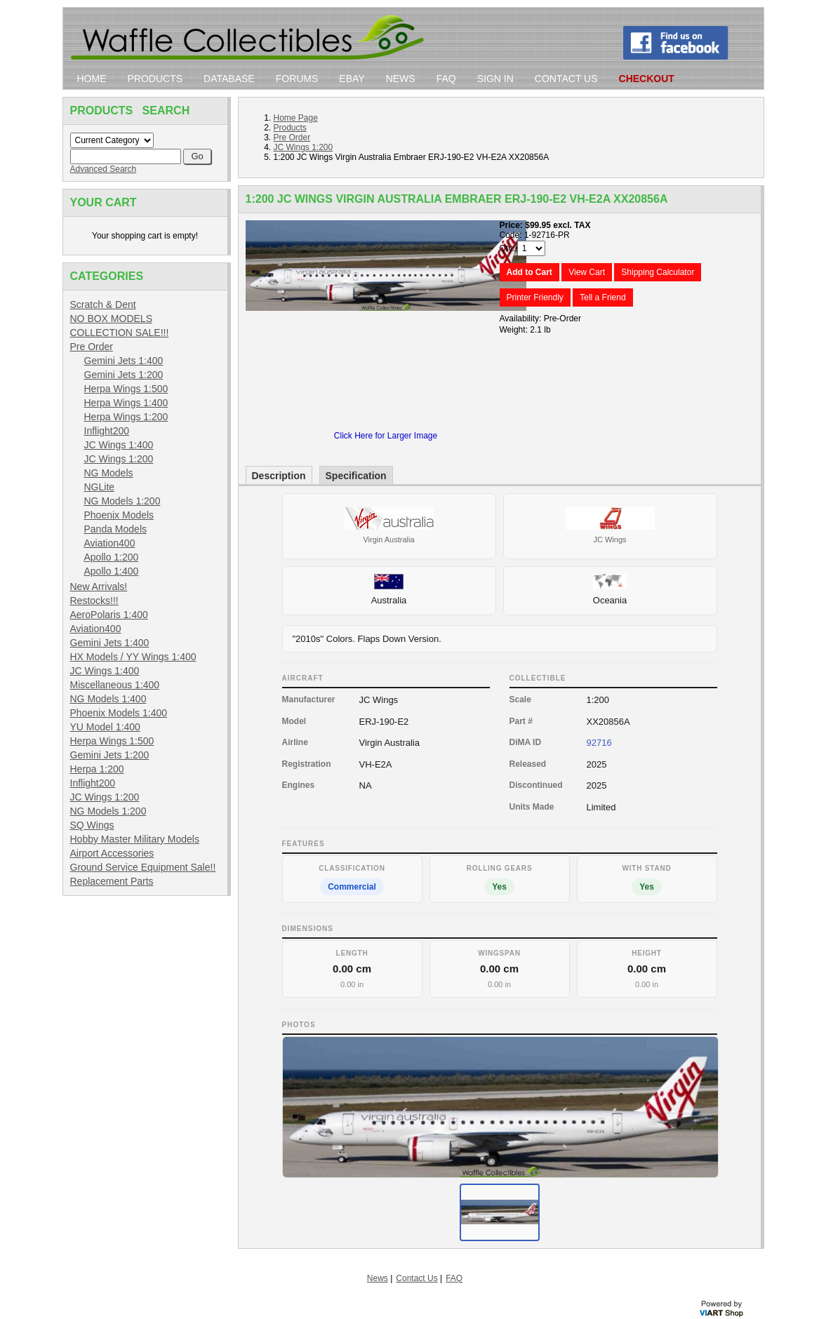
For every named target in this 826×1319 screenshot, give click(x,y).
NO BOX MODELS (111, 318)
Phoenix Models (119, 515)
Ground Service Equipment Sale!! (143, 867)
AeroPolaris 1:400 (109, 614)
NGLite (99, 487)
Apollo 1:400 (111, 571)
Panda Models (115, 529)
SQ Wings (92, 825)
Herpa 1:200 (97, 769)
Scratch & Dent (103, 304)
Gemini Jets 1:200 (124, 374)
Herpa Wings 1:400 (126, 402)
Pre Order (91, 346)
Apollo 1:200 (111, 557)
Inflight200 (107, 430)
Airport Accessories (112, 853)
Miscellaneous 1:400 (115, 684)
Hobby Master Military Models (134, 839)
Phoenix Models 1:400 (119, 712)
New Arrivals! (99, 586)
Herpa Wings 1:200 (126, 416)
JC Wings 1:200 (119, 458)
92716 (599, 742)
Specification (356, 475)
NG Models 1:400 (108, 698)
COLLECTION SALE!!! (119, 332)
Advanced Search (103, 169)
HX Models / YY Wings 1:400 (133, 656)
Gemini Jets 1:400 (124, 360)
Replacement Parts (112, 881)
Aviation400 (109, 543)
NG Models (108, 472)
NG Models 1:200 (122, 501)
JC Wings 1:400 (119, 444)
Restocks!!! (94, 600)
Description (279, 475)
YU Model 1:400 (105, 726)
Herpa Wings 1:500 (126, 388)
